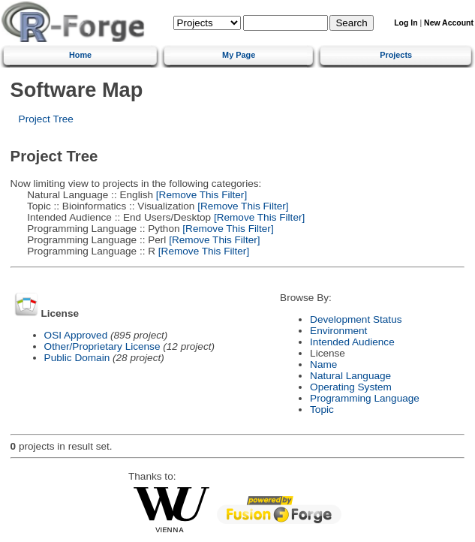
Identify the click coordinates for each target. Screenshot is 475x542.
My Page (238, 54)
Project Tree (46, 119)
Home (80, 54)
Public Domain (77, 357)
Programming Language (364, 398)
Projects (396, 54)
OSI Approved (76, 335)
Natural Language (350, 375)
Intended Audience (352, 342)
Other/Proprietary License (102, 346)
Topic (322, 409)
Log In (405, 23)
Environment (338, 330)
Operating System (351, 387)
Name (323, 364)
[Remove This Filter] (200, 194)
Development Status (355, 319)
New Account (448, 23)
